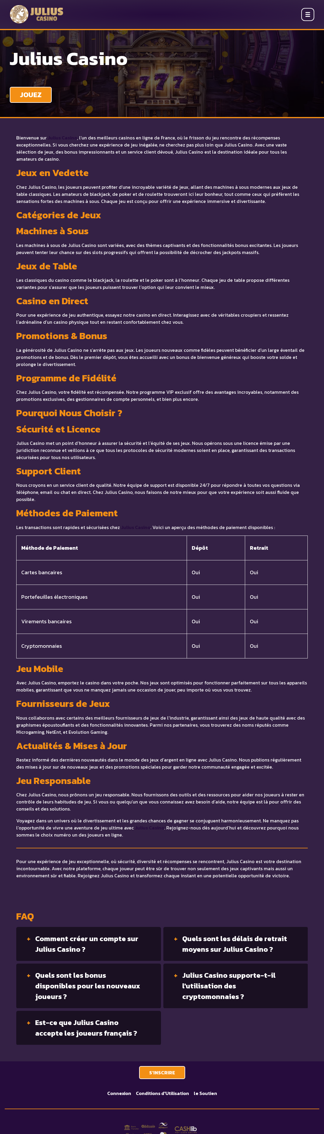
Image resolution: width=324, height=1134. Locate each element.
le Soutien (205, 1093)
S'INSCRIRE (162, 1072)
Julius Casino (62, 137)
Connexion (119, 1093)
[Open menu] (307, 14)
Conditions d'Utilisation (162, 1093)
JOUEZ (31, 95)
